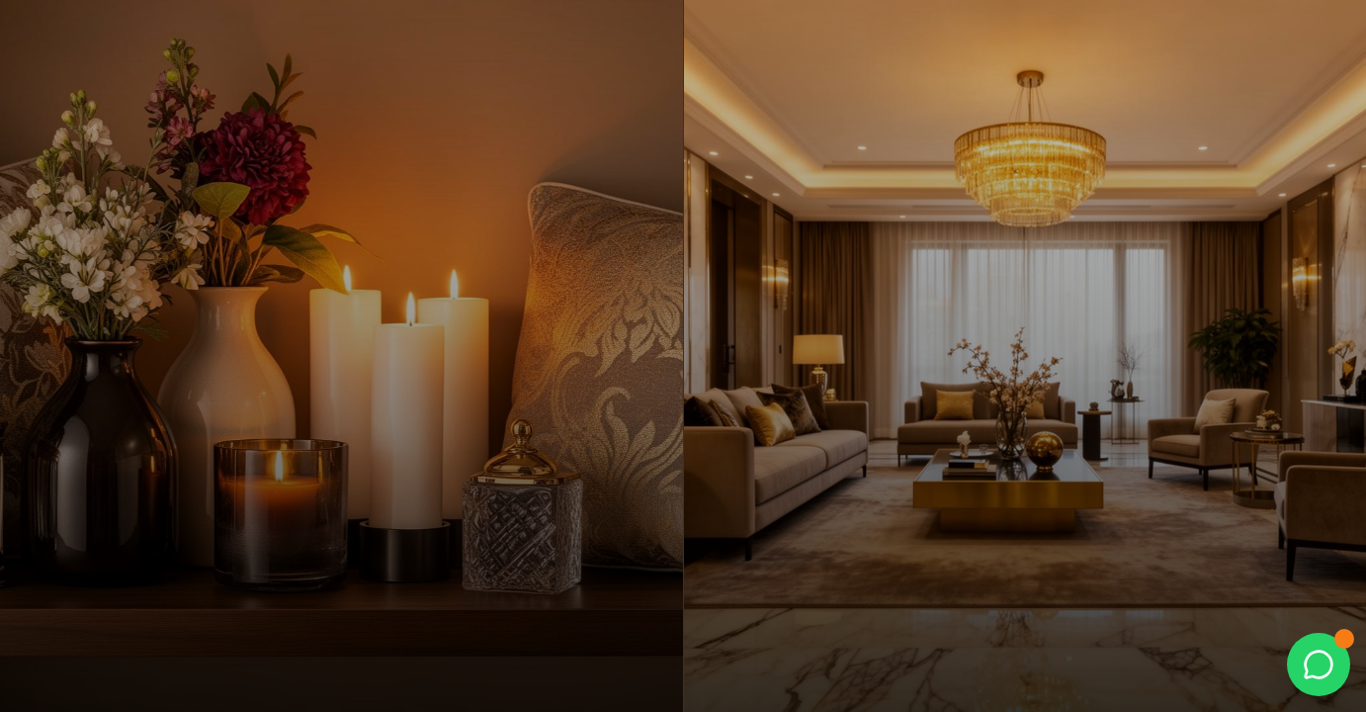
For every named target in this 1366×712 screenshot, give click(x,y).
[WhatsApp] (1318, 664)
